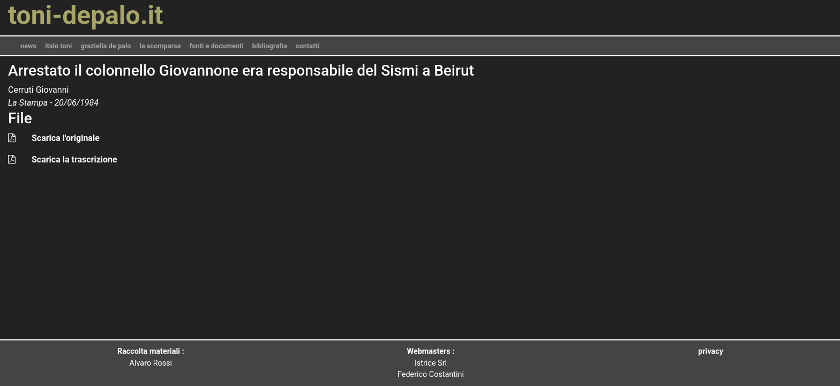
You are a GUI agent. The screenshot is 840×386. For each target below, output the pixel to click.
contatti (307, 46)
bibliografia (269, 46)
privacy (710, 351)
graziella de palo (105, 46)
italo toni (58, 46)
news (28, 46)
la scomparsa (160, 46)
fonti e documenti (217, 46)
